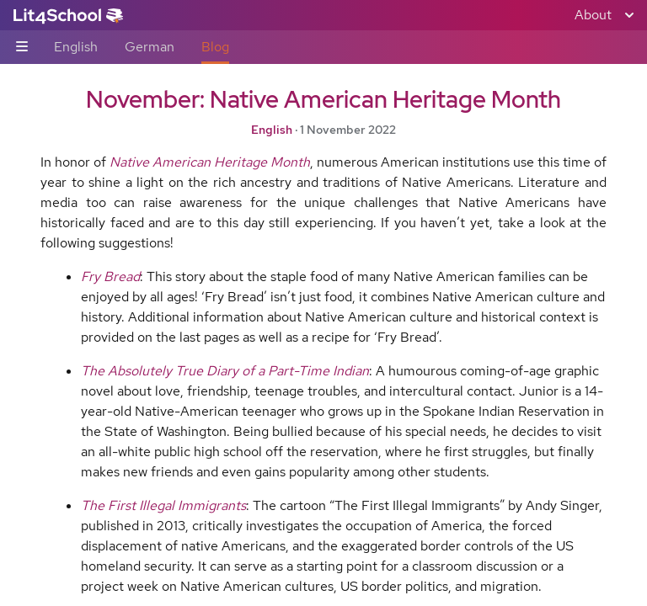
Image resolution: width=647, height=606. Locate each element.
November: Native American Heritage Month (323, 99)
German (149, 47)
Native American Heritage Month (210, 162)
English (76, 47)
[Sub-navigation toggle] (22, 47)
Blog (215, 47)
